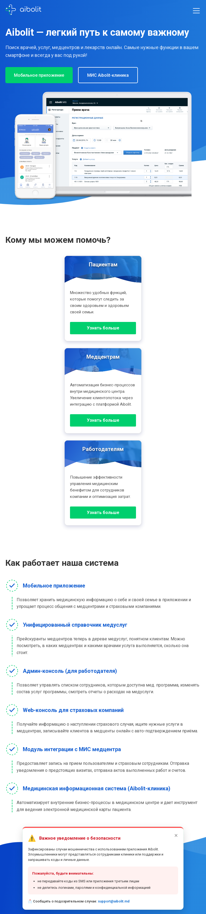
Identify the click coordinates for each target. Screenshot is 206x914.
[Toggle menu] (196, 10)
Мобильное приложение (39, 75)
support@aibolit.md (114, 901)
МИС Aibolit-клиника (108, 75)
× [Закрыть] (176, 835)
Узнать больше (103, 328)
